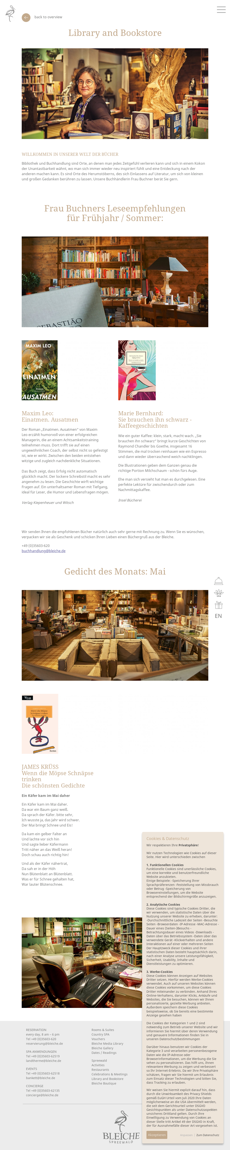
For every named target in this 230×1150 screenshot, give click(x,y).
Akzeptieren (157, 1135)
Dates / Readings (104, 1053)
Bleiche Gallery (102, 1048)
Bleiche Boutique (104, 1083)
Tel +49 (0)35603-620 (41, 1039)
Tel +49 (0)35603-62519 (43, 1056)
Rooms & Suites (103, 1030)
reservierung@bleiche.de (44, 1043)
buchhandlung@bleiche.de (44, 550)
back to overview (48, 17)
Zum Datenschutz (207, 1135)
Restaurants (100, 1070)
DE (197, 616)
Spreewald (99, 1060)
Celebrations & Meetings (110, 1074)
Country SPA (100, 1034)
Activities (98, 1065)
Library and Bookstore (107, 1079)
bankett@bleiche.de (40, 1078)
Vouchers (98, 1039)
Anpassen (186, 1135)
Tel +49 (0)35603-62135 (43, 1090)
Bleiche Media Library (107, 1043)
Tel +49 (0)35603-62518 (43, 1073)
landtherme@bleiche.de (43, 1061)
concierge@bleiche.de (42, 1095)
